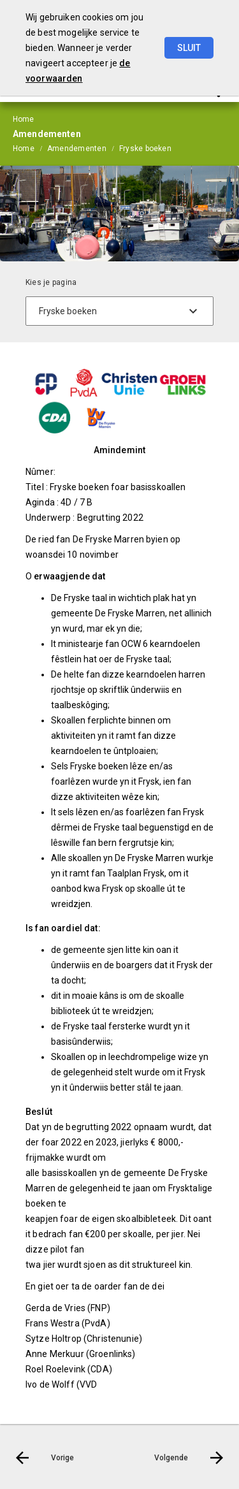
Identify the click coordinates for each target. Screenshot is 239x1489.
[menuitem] (30, 148)
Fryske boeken (145, 148)
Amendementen (76, 148)
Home (23, 148)
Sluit (189, 48)
